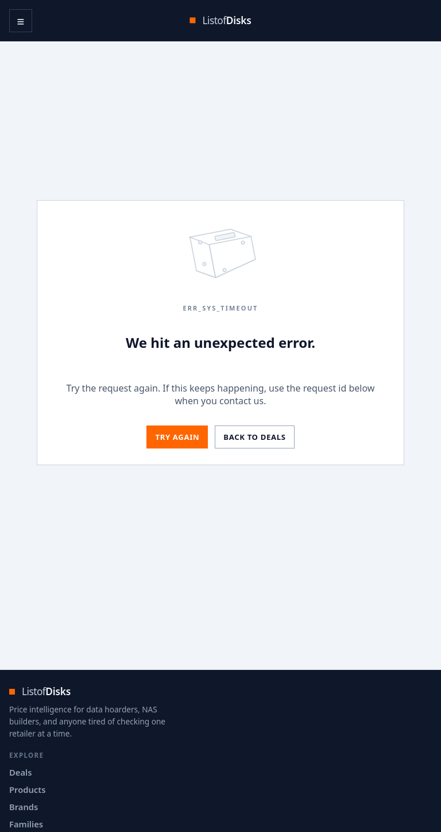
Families (26, 824)
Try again (177, 437)
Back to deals (254, 437)
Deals (20, 772)
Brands (23, 806)
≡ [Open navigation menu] (21, 20)
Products (27, 789)
